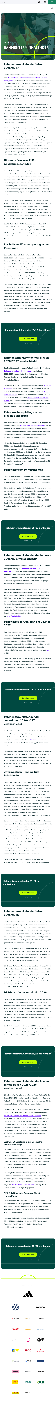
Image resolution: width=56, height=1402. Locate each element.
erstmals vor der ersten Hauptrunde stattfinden (22, 1115)
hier (48, 650)
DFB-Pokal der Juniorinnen (39, 740)
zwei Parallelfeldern (14, 616)
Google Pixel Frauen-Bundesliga (32, 425)
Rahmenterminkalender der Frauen (18, 371)
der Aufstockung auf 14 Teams (23, 1185)
